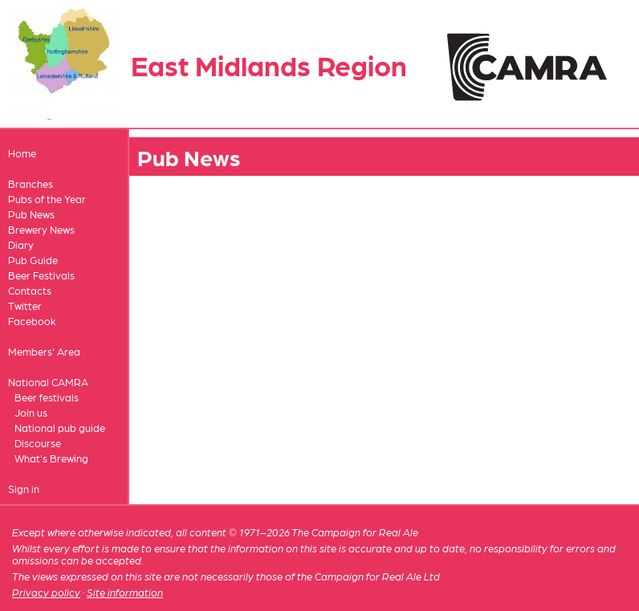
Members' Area (44, 351)
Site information (125, 592)
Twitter (25, 305)
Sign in (23, 489)
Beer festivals (46, 397)
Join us (30, 412)
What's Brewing (51, 458)
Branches (30, 183)
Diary (21, 244)
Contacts (29, 290)
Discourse (37, 443)
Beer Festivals (41, 275)
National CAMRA (48, 382)
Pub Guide (33, 260)
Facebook (32, 321)
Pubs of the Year (47, 199)
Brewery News (41, 229)
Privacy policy (46, 592)
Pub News (31, 214)
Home (22, 153)
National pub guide (59, 428)
